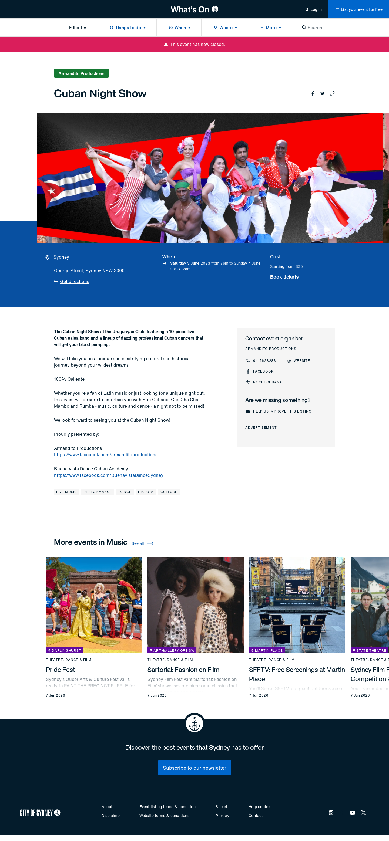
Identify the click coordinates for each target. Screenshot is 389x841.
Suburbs (223, 806)
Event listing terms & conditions (168, 806)
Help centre (259, 806)
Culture (168, 491)
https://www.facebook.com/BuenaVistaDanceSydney (108, 475)
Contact (256, 815)
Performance (97, 491)
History (146, 491)
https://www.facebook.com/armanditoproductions (105, 454)
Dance (125, 491)
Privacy (222, 815)
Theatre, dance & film (69, 660)
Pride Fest (60, 669)
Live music (66, 491)
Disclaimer (111, 815)
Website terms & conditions (164, 815)
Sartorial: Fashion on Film (183, 669)
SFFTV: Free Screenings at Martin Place (297, 674)
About (107, 806)
